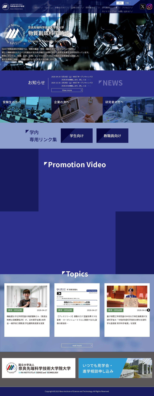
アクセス (126, 7)
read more (77, 345)
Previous (5, 310)
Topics (47, 7)
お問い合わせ (124, 11)
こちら (88, 79)
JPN (120, 3)
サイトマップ (107, 11)
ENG (127, 3)
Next (148, 310)
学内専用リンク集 (109, 7)
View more (67, 90)
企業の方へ (76, 7)
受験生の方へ (60, 7)
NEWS (37, 7)
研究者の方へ (91, 7)
